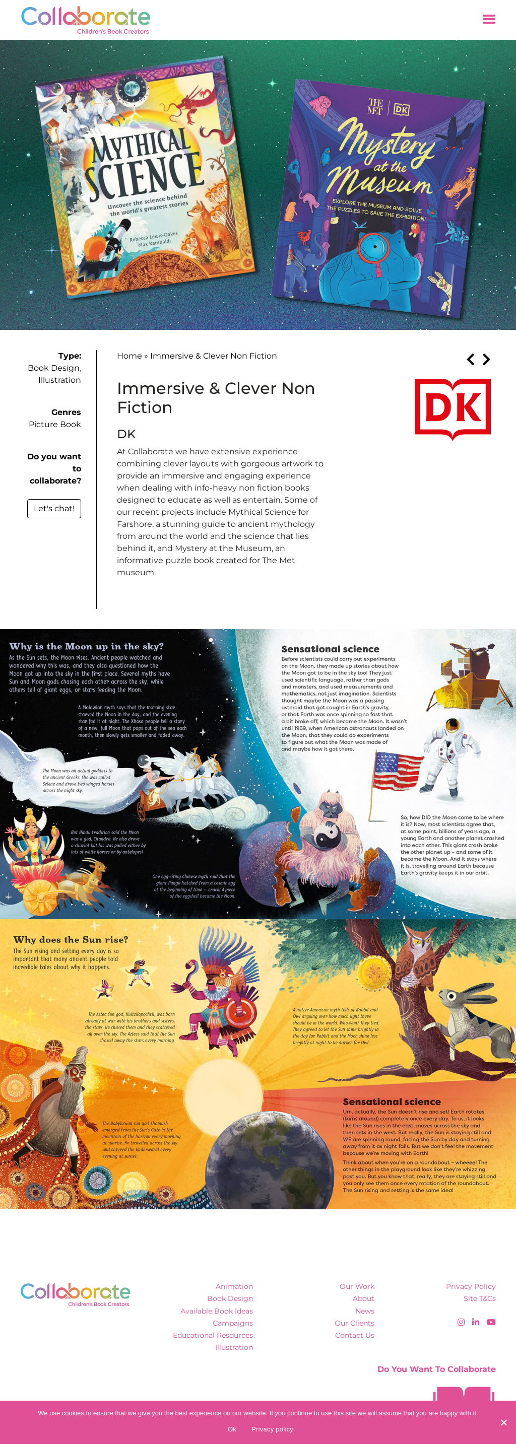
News (364, 1311)
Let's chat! (54, 508)
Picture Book (55, 424)
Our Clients (354, 1323)
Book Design (54, 368)
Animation (234, 1286)
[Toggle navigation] (489, 20)
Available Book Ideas (216, 1311)
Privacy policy (272, 1429)
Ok (232, 1429)
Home (129, 356)
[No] (503, 1422)
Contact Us (354, 1335)
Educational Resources (213, 1335)
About (363, 1298)
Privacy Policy (471, 1286)
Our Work (357, 1286)
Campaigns (233, 1323)
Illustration (59, 380)
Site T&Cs (480, 1298)
